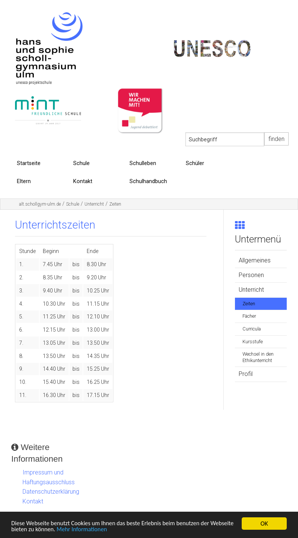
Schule (81, 163)
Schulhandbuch (148, 181)
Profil (246, 373)
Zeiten (115, 204)
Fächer (249, 316)
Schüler (195, 163)
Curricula (251, 329)
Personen (251, 275)
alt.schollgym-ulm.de (40, 204)
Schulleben (142, 163)
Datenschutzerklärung (51, 491)
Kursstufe (252, 341)
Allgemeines (255, 260)
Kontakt (82, 181)
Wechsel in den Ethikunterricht (258, 357)
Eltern (24, 181)
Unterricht (94, 204)
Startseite (29, 163)
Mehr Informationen (111, 529)
